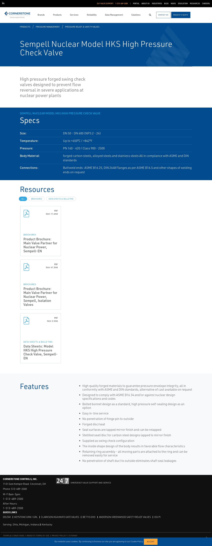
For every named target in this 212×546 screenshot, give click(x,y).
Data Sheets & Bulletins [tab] (61, 199)
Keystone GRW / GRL (26, 517)
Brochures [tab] (36, 199)
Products (25, 26)
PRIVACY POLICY (59, 536)
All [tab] (23, 199)
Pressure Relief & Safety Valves (82, 26)
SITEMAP (73, 536)
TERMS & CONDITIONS (13, 536)
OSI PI (157, 517)
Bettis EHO (89, 517)
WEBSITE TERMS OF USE (38, 536)
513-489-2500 (19, 488)
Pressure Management (48, 26)
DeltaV (7, 517)
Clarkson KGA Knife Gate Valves (60, 517)
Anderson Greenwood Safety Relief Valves (125, 517)
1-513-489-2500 (13, 498)
